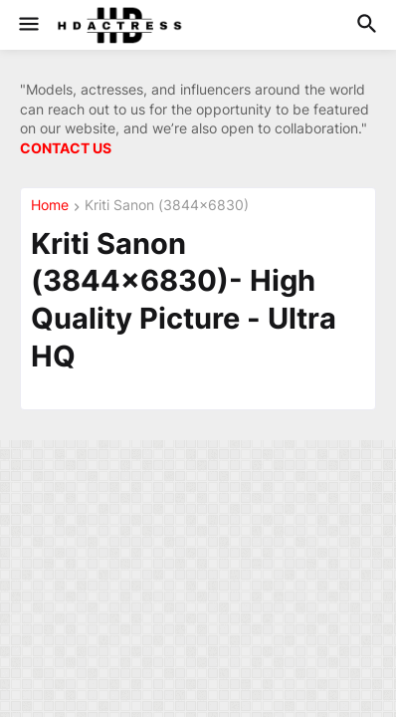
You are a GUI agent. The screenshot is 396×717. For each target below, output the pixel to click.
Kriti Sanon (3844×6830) (167, 205)
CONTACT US (65, 147)
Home (50, 205)
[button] (27, 25)
